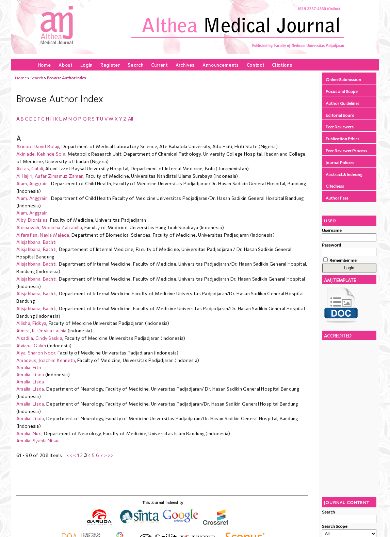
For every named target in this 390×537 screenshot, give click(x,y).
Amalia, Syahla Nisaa (38, 440)
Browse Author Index (66, 77)
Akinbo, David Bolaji (37, 146)
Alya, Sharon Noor (35, 353)
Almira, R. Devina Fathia (41, 330)
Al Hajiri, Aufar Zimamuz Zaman (49, 176)
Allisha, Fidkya (31, 323)
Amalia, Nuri (29, 433)
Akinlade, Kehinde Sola (40, 154)
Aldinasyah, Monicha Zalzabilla (49, 227)
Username (331, 230)
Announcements (220, 65)
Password (331, 244)
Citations (282, 65)
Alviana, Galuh (31, 345)
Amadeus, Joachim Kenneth (45, 360)
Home (44, 65)
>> (111, 455)
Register (110, 65)
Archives (185, 65)
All (130, 119)
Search (135, 65)
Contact (255, 65)
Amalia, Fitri (29, 367)
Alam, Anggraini (32, 183)
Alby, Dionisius (32, 220)
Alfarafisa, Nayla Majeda (42, 235)
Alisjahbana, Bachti (36, 242)
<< (69, 455)
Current (159, 65)
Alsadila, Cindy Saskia (39, 338)
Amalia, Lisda (30, 374)
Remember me (342, 260)
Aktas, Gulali (29, 168)
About (65, 65)
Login (86, 65)
